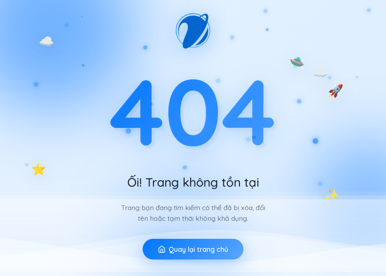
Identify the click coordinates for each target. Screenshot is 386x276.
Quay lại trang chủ (193, 249)
